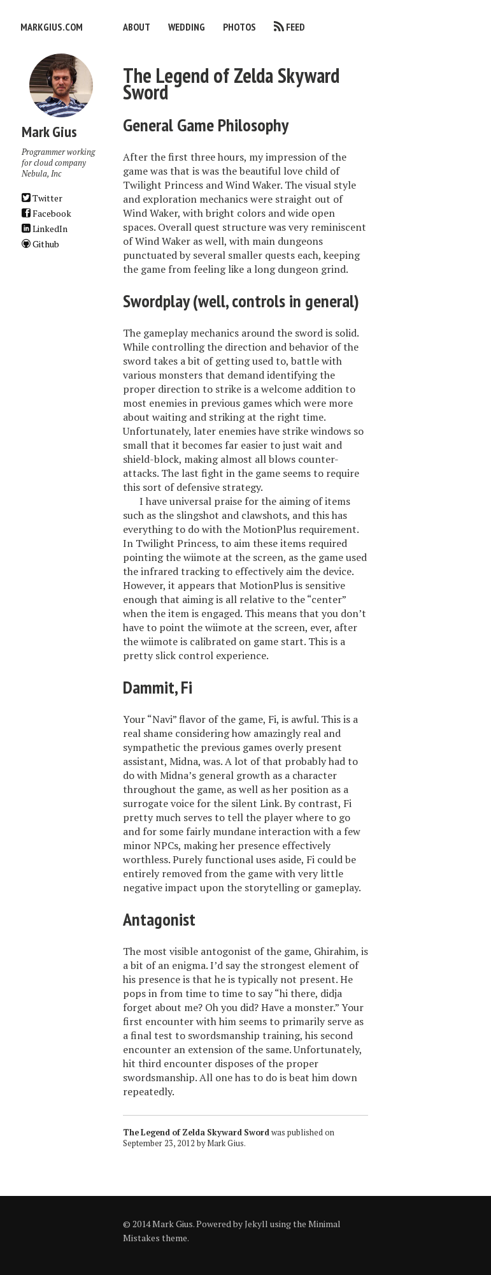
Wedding (186, 26)
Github (40, 244)
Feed (295, 26)
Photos (239, 26)
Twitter (42, 198)
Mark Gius (225, 1143)
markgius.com (51, 26)
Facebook (46, 213)
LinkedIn (45, 228)
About (136, 26)
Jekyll (256, 1224)
